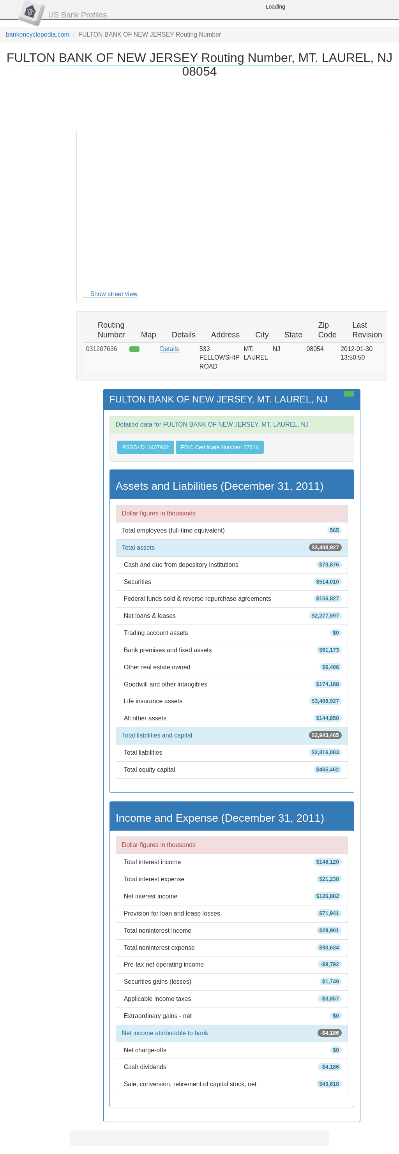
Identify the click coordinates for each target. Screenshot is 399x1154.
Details (169, 349)
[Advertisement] (199, 103)
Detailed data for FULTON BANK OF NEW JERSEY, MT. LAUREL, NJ (212, 424)
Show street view (114, 294)
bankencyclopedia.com (37, 34)
